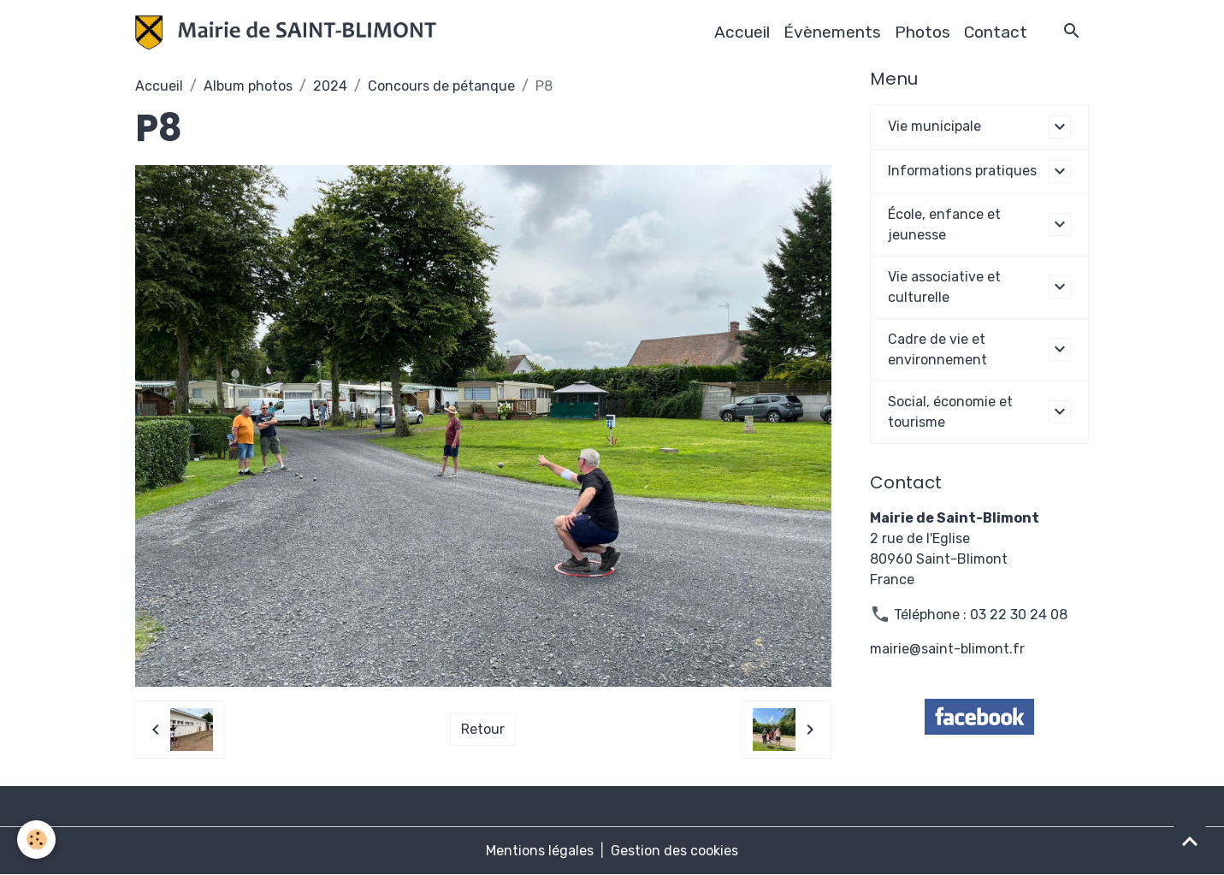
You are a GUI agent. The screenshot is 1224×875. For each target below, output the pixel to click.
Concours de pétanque (441, 86)
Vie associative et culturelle (944, 287)
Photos (922, 32)
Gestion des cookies (674, 850)
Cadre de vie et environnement (937, 349)
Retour (483, 729)
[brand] (289, 32)
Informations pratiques (962, 171)
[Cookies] (36, 839)
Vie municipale (934, 126)
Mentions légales (540, 850)
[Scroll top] (1189, 840)
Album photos (248, 86)
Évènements (832, 32)
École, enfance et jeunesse (944, 224)
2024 (330, 86)
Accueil (742, 32)
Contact (995, 32)
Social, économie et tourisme (950, 411)
